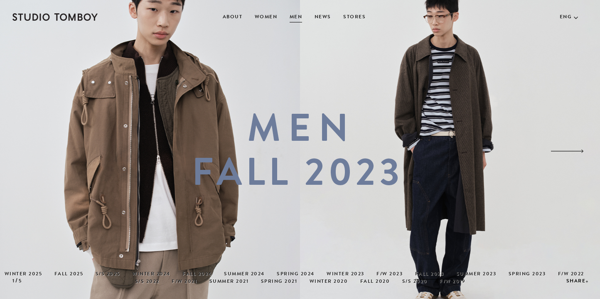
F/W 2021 (184, 281)
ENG (566, 17)
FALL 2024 (197, 274)
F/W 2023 (389, 274)
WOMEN (266, 17)
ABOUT (233, 17)
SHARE (576, 281)
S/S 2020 (415, 281)
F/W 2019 (452, 281)
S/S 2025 (108, 274)
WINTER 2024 (151, 274)
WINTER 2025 (23, 274)
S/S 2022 (147, 281)
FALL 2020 (375, 281)
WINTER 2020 (329, 281)
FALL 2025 (69, 274)
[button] (567, 151)
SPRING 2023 (527, 274)
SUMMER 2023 (476, 274)
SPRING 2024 (296, 274)
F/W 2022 (571, 274)
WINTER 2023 (345, 274)
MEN (296, 17)
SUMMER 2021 (229, 281)
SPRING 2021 (279, 281)
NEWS (323, 17)
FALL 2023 (429, 274)
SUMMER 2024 (244, 274)
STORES (354, 17)
